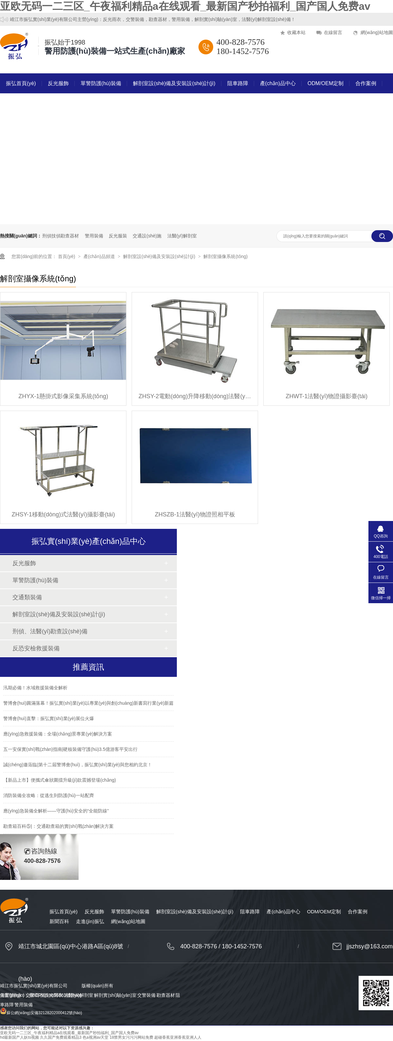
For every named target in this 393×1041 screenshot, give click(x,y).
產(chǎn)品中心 (278, 83)
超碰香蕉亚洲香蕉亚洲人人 (177, 1037)
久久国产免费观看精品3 (61, 1037)
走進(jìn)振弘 (54, 103)
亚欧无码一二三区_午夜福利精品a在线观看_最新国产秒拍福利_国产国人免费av (185, 6)
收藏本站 (296, 32)
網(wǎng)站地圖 (377, 32)
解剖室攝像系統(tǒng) (225, 256)
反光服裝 (118, 235)
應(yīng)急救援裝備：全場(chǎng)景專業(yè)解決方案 (57, 733)
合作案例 (365, 83)
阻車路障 (237, 83)
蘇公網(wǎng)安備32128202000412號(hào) (41, 1013)
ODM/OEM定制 (326, 83)
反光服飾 (58, 83)
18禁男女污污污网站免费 (131, 1037)
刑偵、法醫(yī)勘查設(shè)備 (49, 631)
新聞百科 (16, 103)
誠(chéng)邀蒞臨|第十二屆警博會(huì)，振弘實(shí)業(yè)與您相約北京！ (77, 764)
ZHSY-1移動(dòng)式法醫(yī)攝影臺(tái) (63, 514)
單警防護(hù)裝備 (101, 83)
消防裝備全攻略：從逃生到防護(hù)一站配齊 (48, 795)
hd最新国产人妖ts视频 (19, 1037)
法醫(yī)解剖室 (182, 235)
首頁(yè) (67, 256)
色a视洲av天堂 (95, 1037)
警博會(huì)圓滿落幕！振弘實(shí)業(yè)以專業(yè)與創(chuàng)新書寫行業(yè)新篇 (88, 703)
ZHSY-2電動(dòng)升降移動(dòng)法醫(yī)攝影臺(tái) (195, 396)
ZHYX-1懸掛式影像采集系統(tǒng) (63, 396)
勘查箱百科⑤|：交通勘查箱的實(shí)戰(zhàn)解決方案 (58, 826)
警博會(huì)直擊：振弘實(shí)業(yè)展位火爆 (48, 718)
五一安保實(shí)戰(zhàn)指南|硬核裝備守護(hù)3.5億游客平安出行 (70, 749)
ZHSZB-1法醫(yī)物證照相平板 (195, 514)
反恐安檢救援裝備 (36, 648)
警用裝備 (94, 235)
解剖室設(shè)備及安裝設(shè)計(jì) (174, 83)
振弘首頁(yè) (21, 83)
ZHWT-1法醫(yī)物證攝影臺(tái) (326, 396)
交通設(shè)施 (147, 235)
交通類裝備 (27, 597)
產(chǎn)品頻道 (100, 256)
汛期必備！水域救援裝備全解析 (35, 687)
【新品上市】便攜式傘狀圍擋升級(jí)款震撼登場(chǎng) (59, 780)
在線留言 (333, 32)
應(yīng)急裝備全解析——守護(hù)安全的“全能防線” (56, 810)
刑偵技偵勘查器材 (60, 235)
